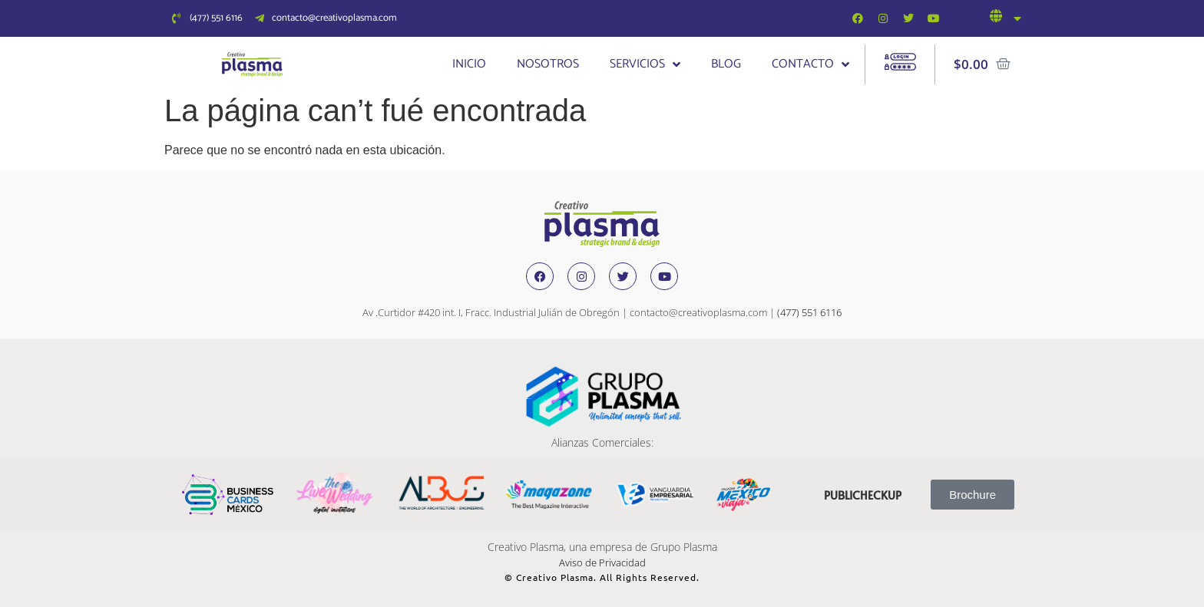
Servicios (645, 64)
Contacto (810, 64)
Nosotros (548, 64)
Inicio (469, 64)
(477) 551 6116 (809, 312)
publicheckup (862, 495)
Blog (726, 64)
